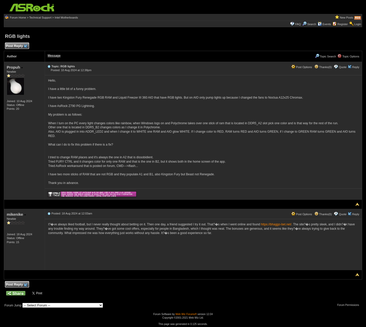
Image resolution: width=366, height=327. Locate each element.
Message (54, 55)
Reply (355, 67)
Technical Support (40, 17)
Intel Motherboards (66, 17)
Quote (342, 67)
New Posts (346, 17)
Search (311, 24)
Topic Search (325, 56)
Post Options (301, 67)
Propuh (15, 67)
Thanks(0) (323, 67)
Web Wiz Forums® (186, 314)
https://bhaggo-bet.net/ (276, 224)
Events (324, 24)
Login (357, 24)
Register (343, 24)
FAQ (298, 24)
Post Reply (16, 46)
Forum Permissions (349, 305)
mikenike (16, 214)
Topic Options (348, 56)
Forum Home (18, 17)
